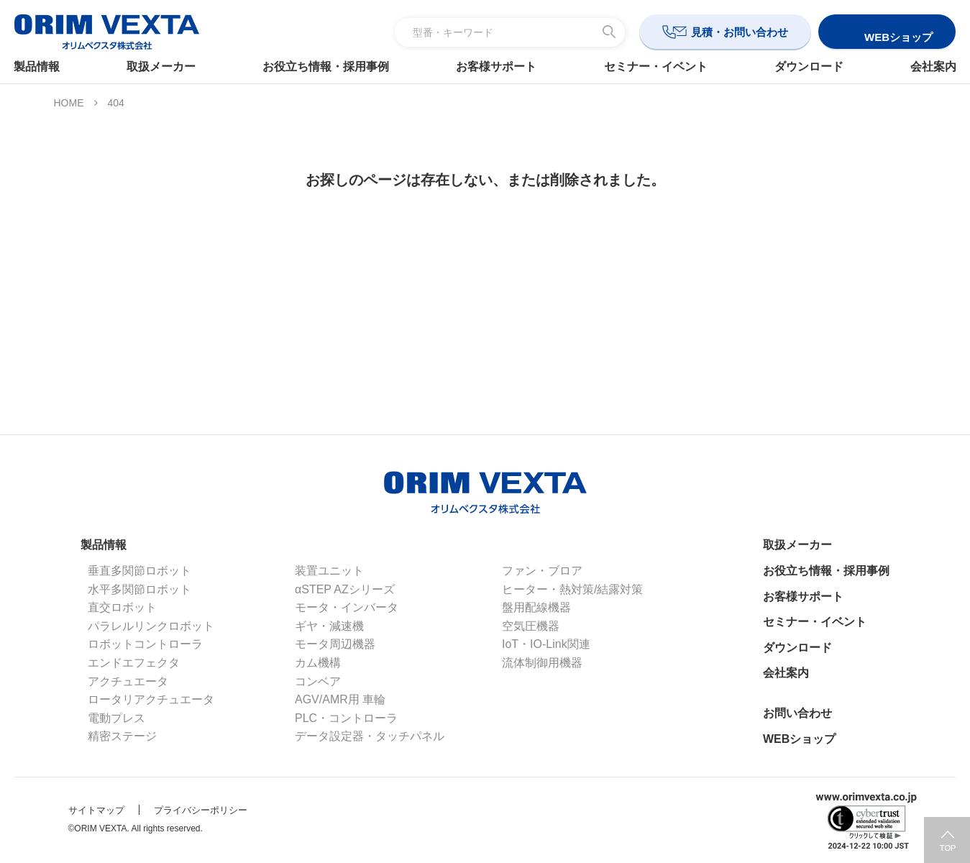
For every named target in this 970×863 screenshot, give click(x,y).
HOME (69, 103)
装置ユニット (329, 571)
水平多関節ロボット (139, 589)
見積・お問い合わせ (739, 32)
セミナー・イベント (653, 66)
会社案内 (925, 66)
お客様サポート (497, 66)
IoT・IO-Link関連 (546, 644)
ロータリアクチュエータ (151, 699)
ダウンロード (803, 66)
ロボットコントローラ (145, 644)
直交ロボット (122, 607)
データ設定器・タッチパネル (369, 736)
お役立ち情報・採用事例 (328, 66)
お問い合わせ (797, 713)
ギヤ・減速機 (329, 626)
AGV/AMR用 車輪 (340, 699)
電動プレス (116, 718)
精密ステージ (122, 736)
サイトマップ (96, 810)
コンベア (318, 681)
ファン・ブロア (542, 571)
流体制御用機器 (542, 663)
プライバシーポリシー (200, 810)
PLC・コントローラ (346, 718)
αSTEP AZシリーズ (345, 589)
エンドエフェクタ (134, 663)
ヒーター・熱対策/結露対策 (572, 589)
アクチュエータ (128, 681)
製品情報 (45, 66)
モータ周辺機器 (335, 644)
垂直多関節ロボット (139, 571)
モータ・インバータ (346, 607)
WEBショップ (799, 739)
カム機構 (318, 663)
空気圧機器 (530, 626)
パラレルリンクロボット (151, 626)
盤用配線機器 (536, 607)
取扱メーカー (166, 66)
